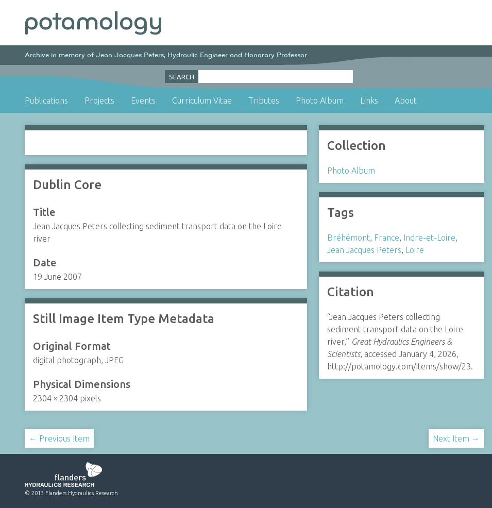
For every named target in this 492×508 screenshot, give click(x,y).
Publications (46, 100)
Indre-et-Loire (429, 237)
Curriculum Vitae (202, 100)
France (386, 237)
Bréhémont (348, 237)
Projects (99, 100)
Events (143, 100)
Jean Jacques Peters (364, 250)
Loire (414, 250)
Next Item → (456, 438)
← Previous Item (59, 438)
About (406, 100)
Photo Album (320, 100)
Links (369, 100)
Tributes (263, 100)
